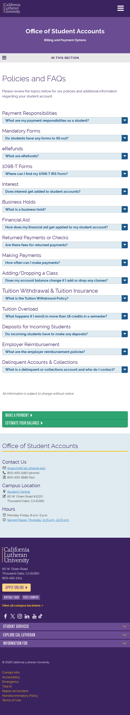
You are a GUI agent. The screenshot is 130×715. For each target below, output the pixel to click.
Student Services (16, 626)
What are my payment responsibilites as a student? (47, 120)
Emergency (10, 681)
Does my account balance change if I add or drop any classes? (56, 280)
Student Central (18, 492)
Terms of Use (11, 700)
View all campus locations (21, 605)
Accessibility (11, 677)
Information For (15, 643)
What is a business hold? (25, 209)
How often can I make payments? (32, 263)
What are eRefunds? (22, 156)
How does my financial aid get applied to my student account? (56, 227)
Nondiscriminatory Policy (20, 695)
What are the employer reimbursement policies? (45, 352)
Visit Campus (31, 597)
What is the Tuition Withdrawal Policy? (36, 298)
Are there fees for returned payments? (36, 245)
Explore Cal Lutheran (19, 634)
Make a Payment (17, 415)
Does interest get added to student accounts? (42, 191)
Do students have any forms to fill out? (36, 138)
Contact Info (11, 672)
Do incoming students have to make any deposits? (46, 334)
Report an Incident (15, 691)
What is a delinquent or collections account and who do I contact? (60, 369)
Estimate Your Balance (22, 423)
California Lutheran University (11, 8)
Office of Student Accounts (65, 31)
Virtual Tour (11, 597)
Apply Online (14, 587)
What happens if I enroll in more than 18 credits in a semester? (56, 316)
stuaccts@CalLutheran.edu (26, 468)
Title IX (7, 686)
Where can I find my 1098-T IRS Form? (36, 174)
